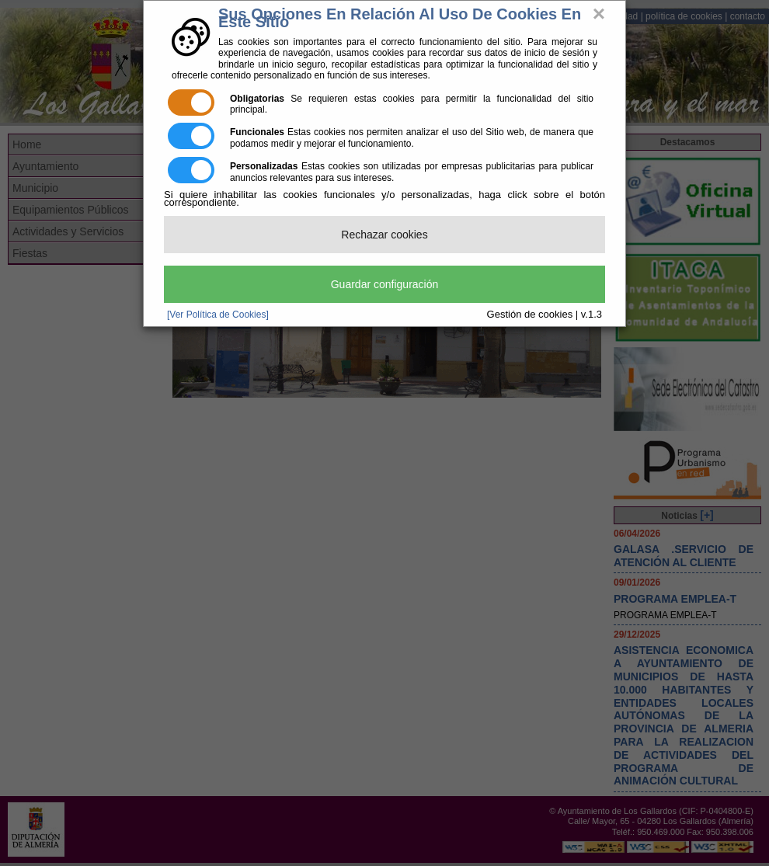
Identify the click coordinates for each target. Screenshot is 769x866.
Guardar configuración (385, 284)
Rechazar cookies (384, 234)
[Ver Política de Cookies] (218, 314)
